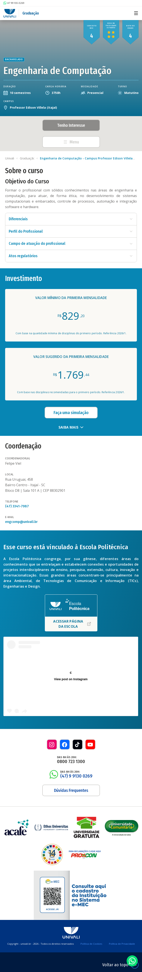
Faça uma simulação (71, 412)
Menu (71, 141)
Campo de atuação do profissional (71, 243)
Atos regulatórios (71, 256)
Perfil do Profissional (71, 231)
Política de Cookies (91, 943)
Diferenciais (71, 219)
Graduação (30, 13)
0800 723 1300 (71, 761)
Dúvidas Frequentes (71, 790)
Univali (9, 158)
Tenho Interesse (71, 125)
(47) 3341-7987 (17, 506)
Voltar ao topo (120, 965)
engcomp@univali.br (21, 522)
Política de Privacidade (122, 943)
